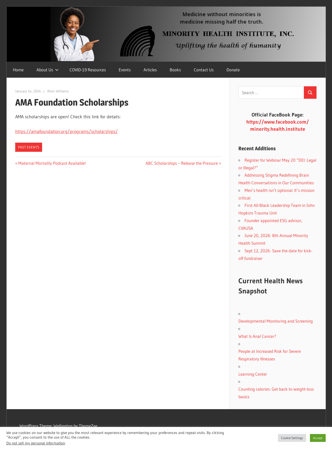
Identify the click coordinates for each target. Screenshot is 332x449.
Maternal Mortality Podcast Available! (52, 163)
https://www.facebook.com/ (277, 122)
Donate (233, 69)
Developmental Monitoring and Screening (275, 321)
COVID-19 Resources (87, 69)
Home (18, 69)
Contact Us (204, 69)
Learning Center (252, 374)
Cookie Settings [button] (292, 438)
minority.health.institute (277, 129)
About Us (48, 69)
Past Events (28, 147)
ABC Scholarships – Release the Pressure (182, 163)
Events (125, 69)
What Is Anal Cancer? (257, 336)
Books (175, 69)
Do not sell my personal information (35, 443)
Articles (150, 69)
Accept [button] (318, 438)
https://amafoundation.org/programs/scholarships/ (66, 131)
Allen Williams (58, 91)
